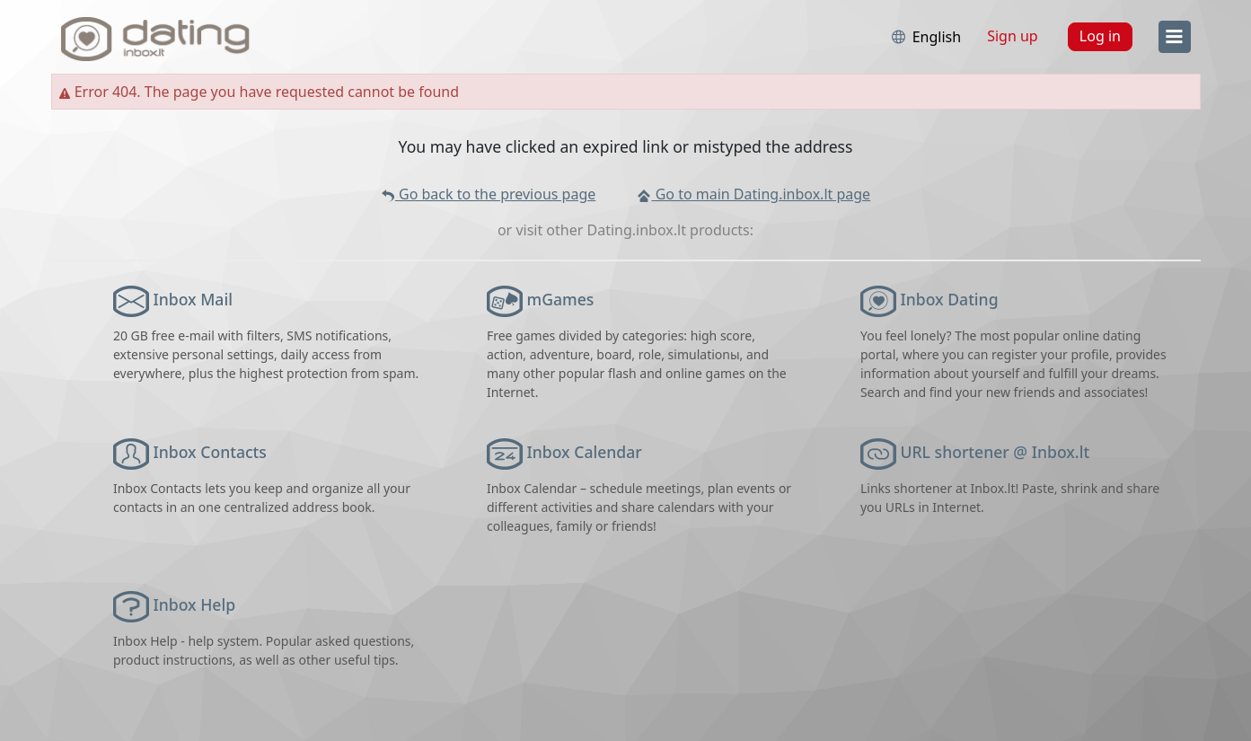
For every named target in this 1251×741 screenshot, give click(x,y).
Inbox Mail (193, 299)
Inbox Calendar (584, 452)
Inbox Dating (950, 299)
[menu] (1174, 37)
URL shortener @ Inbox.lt (995, 452)
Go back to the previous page (488, 194)
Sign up (1012, 36)
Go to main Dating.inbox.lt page (753, 194)
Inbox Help (195, 604)
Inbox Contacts (210, 452)
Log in (1100, 36)
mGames (561, 299)
